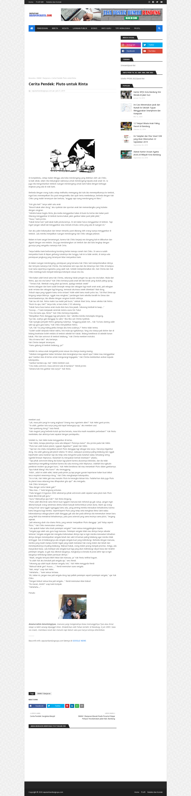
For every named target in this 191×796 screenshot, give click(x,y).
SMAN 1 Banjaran (43, 78)
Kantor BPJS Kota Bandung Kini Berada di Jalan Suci (147, 93)
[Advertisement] (72, 55)
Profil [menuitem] (137, 28)
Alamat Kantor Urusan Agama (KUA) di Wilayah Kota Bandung (147, 153)
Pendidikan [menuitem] (42, 28)
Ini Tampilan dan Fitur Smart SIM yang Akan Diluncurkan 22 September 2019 (148, 139)
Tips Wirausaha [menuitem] (122, 28)
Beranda (32, 78)
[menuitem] (32, 28)
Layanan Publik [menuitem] (80, 28)
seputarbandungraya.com (42, 91)
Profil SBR (40, 2)
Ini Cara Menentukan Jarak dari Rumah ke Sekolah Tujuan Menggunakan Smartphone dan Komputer (147, 109)
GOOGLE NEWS (79, 641)
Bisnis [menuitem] (94, 28)
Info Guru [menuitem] (106, 28)
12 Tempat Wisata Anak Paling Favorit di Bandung (147, 124)
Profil (143, 792)
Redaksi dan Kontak (53, 2)
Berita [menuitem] (55, 28)
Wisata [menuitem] (65, 28)
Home (31, 2)
